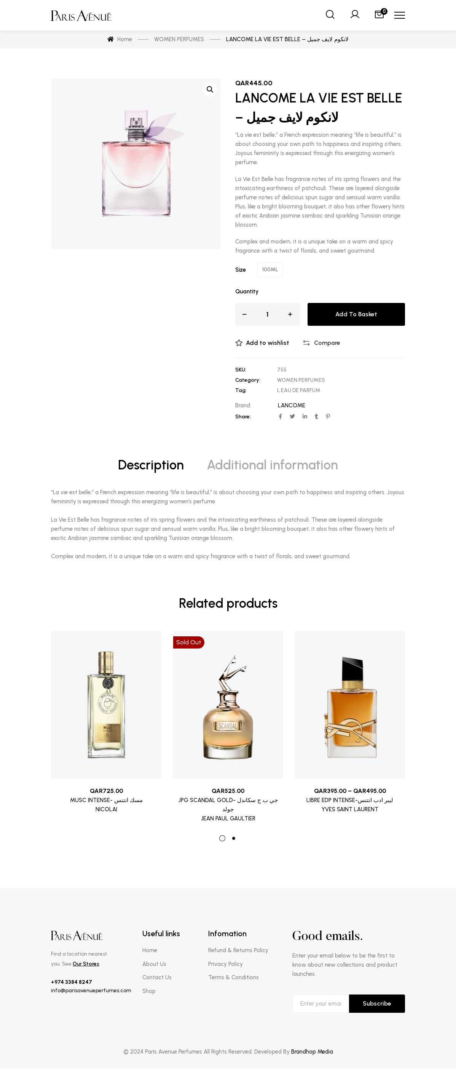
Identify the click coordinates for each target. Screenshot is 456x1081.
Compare (327, 342)
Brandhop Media (312, 1051)
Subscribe (377, 1003)
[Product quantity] (267, 314)
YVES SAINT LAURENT (350, 809)
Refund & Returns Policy (238, 950)
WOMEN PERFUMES (301, 380)
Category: (247, 380)
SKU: (240, 370)
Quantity (246, 291)
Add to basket (356, 314)
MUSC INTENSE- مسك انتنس (106, 800)
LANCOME (291, 405)
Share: (243, 416)
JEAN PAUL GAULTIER (228, 818)
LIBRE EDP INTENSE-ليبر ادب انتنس (349, 800)
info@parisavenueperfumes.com (91, 990)
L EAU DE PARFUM (298, 390)
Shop (149, 991)
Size (240, 269)
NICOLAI (106, 809)
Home (149, 950)
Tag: (241, 390)
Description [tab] (151, 465)
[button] (210, 89)
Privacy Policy (225, 964)
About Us (154, 964)
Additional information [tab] (272, 465)
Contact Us (157, 977)
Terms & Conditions (233, 977)
